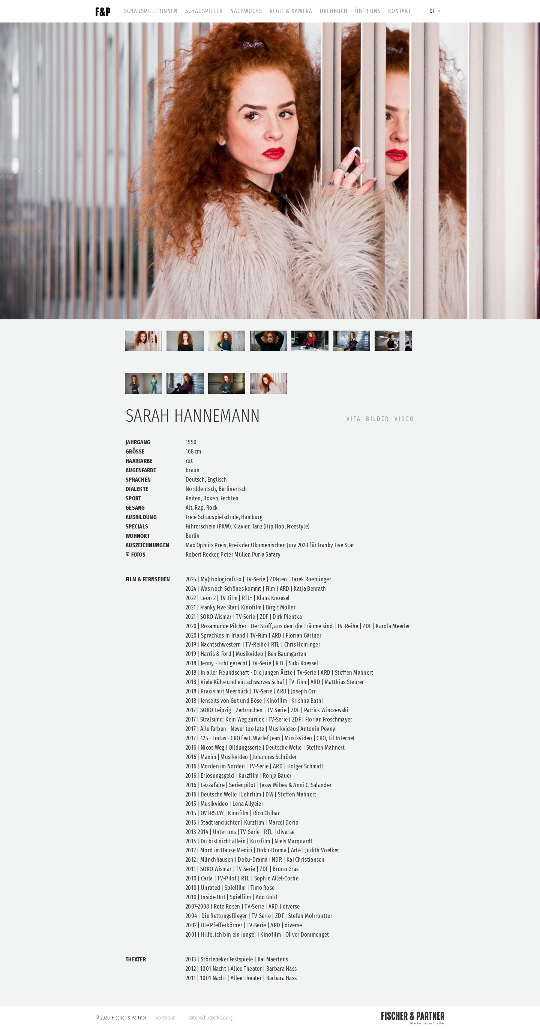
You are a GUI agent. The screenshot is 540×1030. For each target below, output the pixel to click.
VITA (353, 418)
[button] (40, 170)
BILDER (377, 418)
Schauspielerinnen (151, 11)
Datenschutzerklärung (210, 1018)
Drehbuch (334, 11)
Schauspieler (204, 11)
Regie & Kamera (291, 11)
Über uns (368, 11)
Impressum (164, 1018)
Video (404, 418)
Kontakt (399, 11)
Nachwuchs (246, 11)
